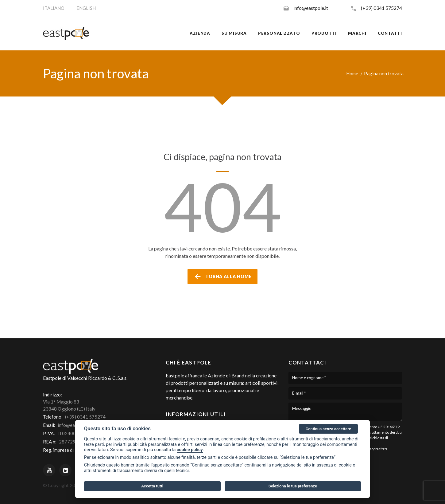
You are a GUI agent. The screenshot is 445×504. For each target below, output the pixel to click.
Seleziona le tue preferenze (293, 486)
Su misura (234, 33)
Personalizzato (279, 33)
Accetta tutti (152, 486)
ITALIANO (53, 8)
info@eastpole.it (310, 8)
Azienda (200, 33)
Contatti (390, 33)
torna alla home (222, 276)
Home (352, 73)
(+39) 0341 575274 (381, 8)
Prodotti (324, 33)
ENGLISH (86, 8)
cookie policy (190, 449)
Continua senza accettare (328, 429)
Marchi (357, 33)
